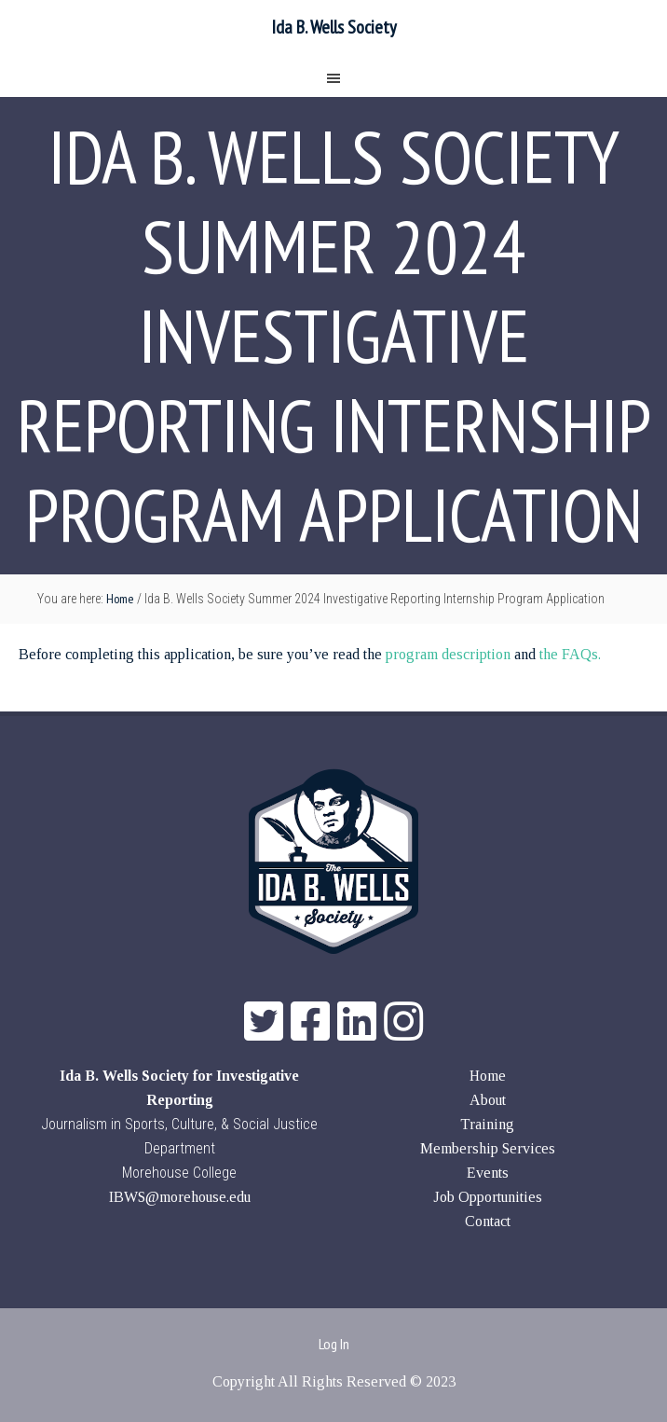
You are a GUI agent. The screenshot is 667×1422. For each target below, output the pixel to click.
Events (488, 1172)
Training (487, 1124)
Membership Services (487, 1148)
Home (488, 1076)
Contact (487, 1221)
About (488, 1100)
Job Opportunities (487, 1197)
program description (448, 654)
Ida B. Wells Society (334, 27)
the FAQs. (570, 654)
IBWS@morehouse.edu (180, 1197)
